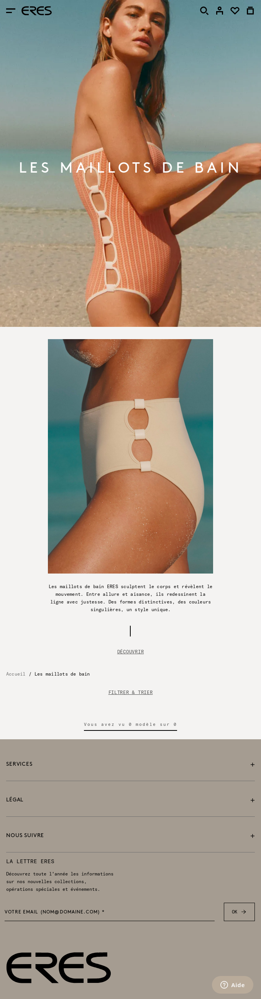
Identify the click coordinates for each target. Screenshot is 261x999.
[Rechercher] (204, 10)
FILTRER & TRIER (130, 692)
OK (239, 912)
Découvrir (130, 651)
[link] (219, 10)
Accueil (16, 674)
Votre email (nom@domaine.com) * (55, 912)
